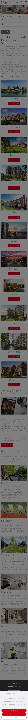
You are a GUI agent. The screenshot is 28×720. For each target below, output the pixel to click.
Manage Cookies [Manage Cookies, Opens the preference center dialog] (14, 717)
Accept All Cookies (14, 710)
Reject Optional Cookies (14, 714)
